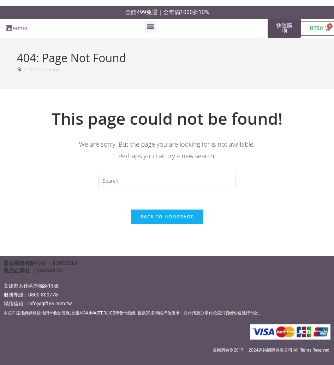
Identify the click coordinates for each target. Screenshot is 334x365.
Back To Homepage (166, 216)
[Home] (19, 69)
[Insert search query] (167, 181)
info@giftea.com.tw (50, 303)
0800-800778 (43, 295)
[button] (150, 27)
